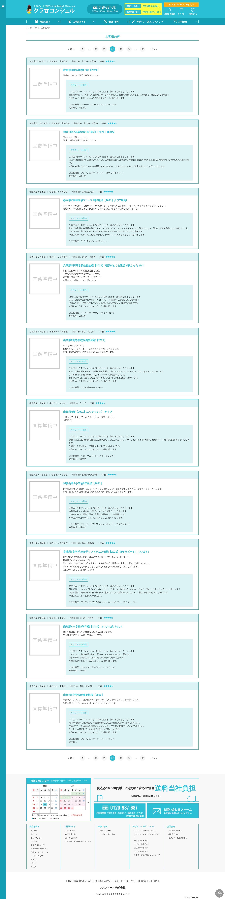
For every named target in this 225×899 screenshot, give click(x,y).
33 (121, 49)
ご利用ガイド (79, 21)
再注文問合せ (173, 834)
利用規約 (142, 881)
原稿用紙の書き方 (141, 848)
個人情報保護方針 (103, 881)
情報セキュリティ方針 (125, 881)
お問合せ (182, 21)
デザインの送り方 (141, 851)
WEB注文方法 (70, 834)
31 (104, 49)
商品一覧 (34, 831)
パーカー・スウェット (39, 849)
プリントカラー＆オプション (145, 831)
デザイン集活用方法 (142, 844)
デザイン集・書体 (141, 841)
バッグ (33, 863)
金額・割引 (113, 21)
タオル (33, 860)
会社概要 (153, 881)
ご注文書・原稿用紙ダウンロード (78, 841)
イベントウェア (37, 856)
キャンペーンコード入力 (183, 4)
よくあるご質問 (71, 838)
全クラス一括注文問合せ (177, 838)
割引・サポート (106, 831)
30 (96, 49)
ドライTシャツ (36, 838)
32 (112, 49)
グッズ (33, 867)
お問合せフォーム (175, 831)
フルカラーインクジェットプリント (147, 835)
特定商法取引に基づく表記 (80, 881)
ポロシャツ (35, 841)
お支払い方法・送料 (107, 834)
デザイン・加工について (148, 21)
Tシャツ (34, 834)
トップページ (31, 28)
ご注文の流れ (70, 831)
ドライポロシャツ (38, 845)
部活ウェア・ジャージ (39, 852)
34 (129, 49)
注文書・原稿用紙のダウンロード (147, 855)
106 (142, 49)
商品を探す (45, 21)
